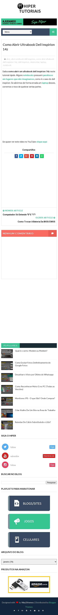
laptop (43, 62)
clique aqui (41, 142)
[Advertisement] (29, 180)
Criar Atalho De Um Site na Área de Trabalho (35, 410)
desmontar (34, 62)
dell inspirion (23, 62)
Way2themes (28, 602)
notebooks (28, 75)
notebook (7, 65)
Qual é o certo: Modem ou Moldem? (31, 350)
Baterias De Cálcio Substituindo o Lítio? (33, 422)
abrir (8, 59)
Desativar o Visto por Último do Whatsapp (34, 374)
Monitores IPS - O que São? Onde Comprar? (35, 398)
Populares (11, 345)
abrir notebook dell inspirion (23, 59)
